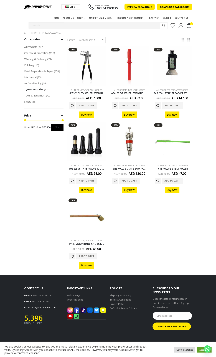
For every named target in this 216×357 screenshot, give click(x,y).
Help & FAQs (73, 295)
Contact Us (181, 17)
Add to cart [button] (86, 105)
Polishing (29, 65)
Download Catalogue (174, 7)
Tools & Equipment (34, 95)
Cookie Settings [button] (184, 349)
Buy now (86, 114)
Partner (154, 17)
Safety (27, 101)
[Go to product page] (86, 66)
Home (56, 17)
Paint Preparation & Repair (39, 71)
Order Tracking (75, 299)
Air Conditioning (33, 83)
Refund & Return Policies (123, 308)
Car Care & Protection (36, 53)
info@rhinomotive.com (44, 307)
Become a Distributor (130, 17)
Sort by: (71, 39)
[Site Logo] (38, 7)
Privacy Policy (117, 304)
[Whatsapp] (207, 349)
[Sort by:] (91, 40)
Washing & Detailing (35, 59)
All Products (77, 90)
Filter (57, 127)
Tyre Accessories (93, 90)
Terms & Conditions (120, 299)
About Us (68, 17)
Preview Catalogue (139, 7)
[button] (182, 40)
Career (167, 17)
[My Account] (181, 25)
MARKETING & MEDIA (100, 17)
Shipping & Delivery (120, 295)
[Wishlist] (173, 25)
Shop (80, 17)
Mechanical (30, 77)
